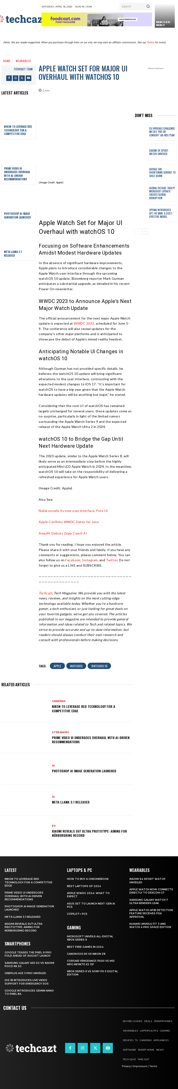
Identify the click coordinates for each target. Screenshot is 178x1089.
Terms (150, 42)
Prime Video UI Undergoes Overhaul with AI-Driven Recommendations (17, 173)
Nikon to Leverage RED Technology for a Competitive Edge (18, 130)
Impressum (140, 1066)
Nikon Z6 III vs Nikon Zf (163, 23)
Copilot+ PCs (77, 913)
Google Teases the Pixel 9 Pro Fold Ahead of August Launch (28, 954)
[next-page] (145, 231)
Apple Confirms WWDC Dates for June (69, 522)
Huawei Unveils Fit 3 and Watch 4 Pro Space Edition (150, 925)
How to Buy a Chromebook (88, 879)
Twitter (112, 560)
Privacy (126, 1066)
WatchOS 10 (99, 665)
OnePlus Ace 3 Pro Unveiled (25, 973)
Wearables (23, 61)
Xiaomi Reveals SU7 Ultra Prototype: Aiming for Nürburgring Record (89, 833)
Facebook (72, 560)
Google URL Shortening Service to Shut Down (162, 172)
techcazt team (23, 69)
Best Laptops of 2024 (84, 886)
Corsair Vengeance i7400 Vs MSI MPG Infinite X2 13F (90, 962)
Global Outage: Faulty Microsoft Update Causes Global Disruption (161, 193)
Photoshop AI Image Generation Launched (17, 215)
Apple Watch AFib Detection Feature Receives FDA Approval (151, 913)
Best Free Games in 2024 (85, 946)
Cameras (59, 701)
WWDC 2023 (84, 323)
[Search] (148, 6)
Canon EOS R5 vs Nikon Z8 (86, 953)
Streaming (60, 732)
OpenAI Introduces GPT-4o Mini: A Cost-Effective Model (161, 213)
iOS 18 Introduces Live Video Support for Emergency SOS (27, 981)
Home (6, 61)
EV (54, 826)
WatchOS (76, 665)
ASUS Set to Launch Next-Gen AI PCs (91, 905)
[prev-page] (138, 231)
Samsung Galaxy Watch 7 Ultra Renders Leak (148, 901)
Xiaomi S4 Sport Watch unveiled (158, 152)
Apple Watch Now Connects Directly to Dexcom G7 (151, 891)
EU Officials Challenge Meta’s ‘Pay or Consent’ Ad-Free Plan (162, 132)
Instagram (90, 560)
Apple (57, 665)
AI (53, 765)
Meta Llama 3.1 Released (13, 253)
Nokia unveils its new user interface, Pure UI (73, 511)
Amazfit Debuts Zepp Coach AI (63, 533)
